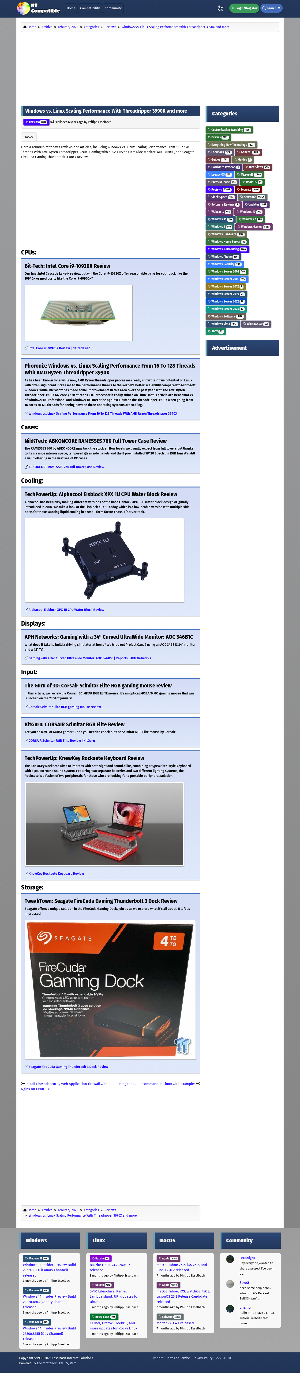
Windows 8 (220, 227)
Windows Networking (227, 249)
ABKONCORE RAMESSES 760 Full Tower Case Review (66, 467)
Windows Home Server (227, 242)
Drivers (218, 137)
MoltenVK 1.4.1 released (175, 1323)
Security (248, 189)
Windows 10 (249, 212)
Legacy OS (220, 174)
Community (113, 8)
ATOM (227, 1358)
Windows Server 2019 (226, 294)
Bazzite (100, 1258)
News (29, 137)
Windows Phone (223, 256)
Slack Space (221, 197)
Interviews (257, 167)
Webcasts (219, 212)
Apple (168, 1258)
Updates (256, 204)
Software (253, 197)
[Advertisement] (150, 67)
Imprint (158, 1358)
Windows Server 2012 (226, 286)
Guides (218, 159)
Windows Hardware (226, 234)
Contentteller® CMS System (56, 1363)
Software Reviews (224, 204)
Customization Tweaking (229, 130)
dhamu (245, 1307)
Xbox (216, 331)
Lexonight (247, 1258)
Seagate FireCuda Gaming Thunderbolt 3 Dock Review (68, 1067)
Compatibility (90, 8)
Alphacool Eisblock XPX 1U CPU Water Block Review (66, 610)
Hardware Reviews (224, 167)
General (248, 152)
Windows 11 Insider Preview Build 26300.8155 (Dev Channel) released (49, 1333)
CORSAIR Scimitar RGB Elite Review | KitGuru (62, 741)
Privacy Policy (203, 1358)
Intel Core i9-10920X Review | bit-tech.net (59, 348)
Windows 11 (220, 219)
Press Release (222, 182)
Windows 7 (251, 219)
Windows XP (256, 324)
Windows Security (225, 264)
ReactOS (252, 182)
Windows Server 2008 (227, 279)
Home (71, 8)
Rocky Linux (104, 1316)
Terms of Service (178, 1358)
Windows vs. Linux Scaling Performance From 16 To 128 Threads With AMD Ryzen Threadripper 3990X (103, 414)
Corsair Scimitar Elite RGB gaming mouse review (65, 707)
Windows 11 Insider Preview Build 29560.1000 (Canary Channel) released (49, 1270)
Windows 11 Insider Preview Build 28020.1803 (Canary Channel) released (49, 1301)
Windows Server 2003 (227, 271)
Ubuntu (102, 1285)
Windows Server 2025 (226, 309)
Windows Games (254, 227)
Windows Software (226, 316)
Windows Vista (223, 324)
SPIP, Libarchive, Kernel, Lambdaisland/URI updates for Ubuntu (114, 1296)
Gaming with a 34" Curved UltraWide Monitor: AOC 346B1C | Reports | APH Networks (90, 658)
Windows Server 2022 (226, 301)
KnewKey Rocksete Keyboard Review (56, 874)
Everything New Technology (231, 145)
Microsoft (249, 174)
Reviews (36, 122)
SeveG (244, 1283)
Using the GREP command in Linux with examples (156, 1084)
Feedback (220, 152)
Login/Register (244, 8)
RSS (218, 1358)
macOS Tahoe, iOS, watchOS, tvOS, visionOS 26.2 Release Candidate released (183, 1296)
